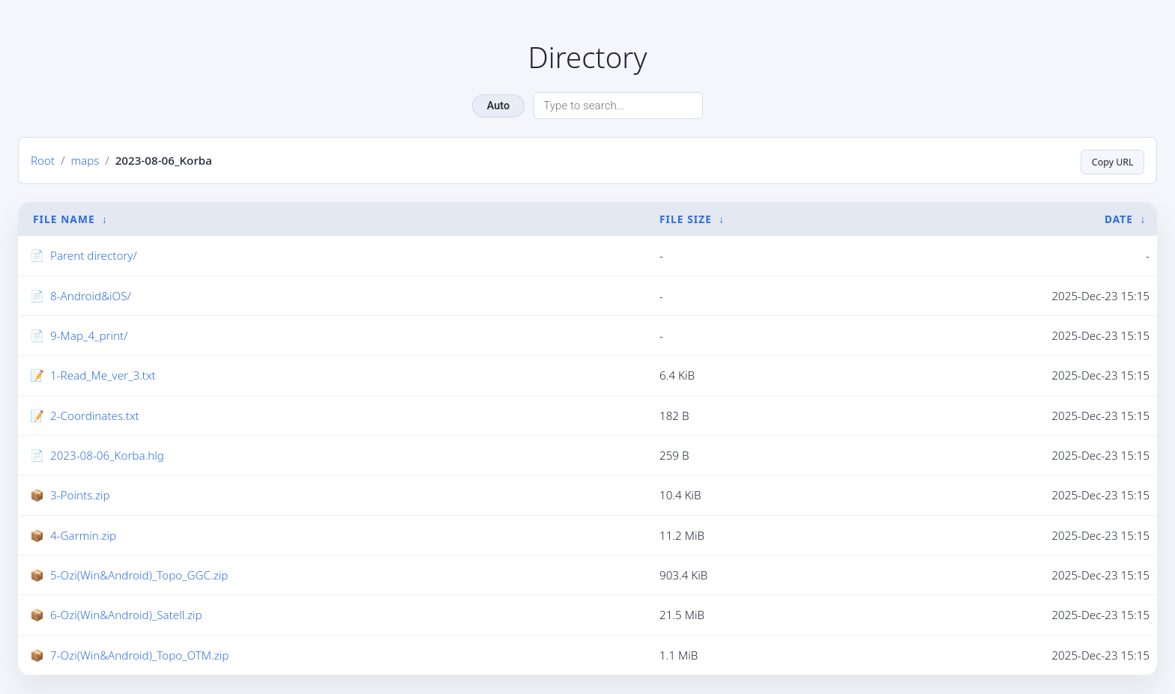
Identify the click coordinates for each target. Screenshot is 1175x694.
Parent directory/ (93, 256)
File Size (685, 219)
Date (1119, 219)
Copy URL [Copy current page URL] (1109, 160)
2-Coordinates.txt (94, 416)
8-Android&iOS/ (90, 296)
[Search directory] (618, 105)
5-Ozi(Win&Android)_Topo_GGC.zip (139, 575)
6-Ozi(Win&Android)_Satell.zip (126, 615)
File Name (64, 219)
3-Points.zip (80, 495)
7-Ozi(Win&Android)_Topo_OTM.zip (139, 655)
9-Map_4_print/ (88, 336)
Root (43, 160)
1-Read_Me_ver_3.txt (103, 375)
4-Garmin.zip (83, 536)
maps (84, 160)
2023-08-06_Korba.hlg (107, 455)
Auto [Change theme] (498, 106)
